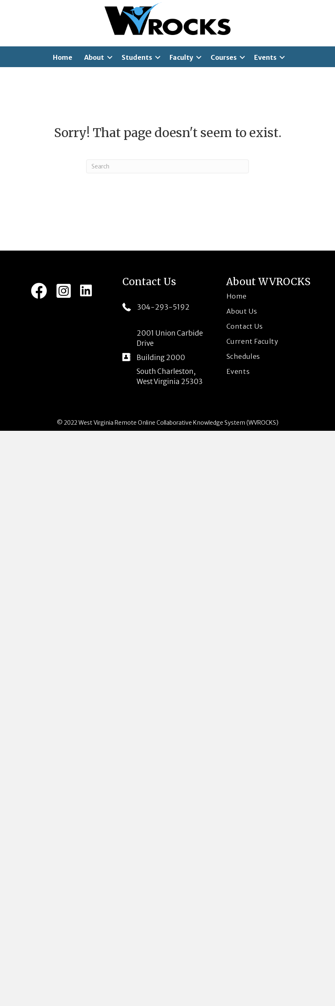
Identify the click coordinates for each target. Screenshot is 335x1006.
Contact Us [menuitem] (244, 326)
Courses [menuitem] (224, 57)
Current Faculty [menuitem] (252, 341)
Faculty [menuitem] (181, 57)
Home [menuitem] (62, 57)
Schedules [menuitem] (243, 356)
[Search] (167, 166)
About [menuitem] (94, 57)
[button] (109, 57)
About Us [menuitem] (241, 311)
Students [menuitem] (137, 57)
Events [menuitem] (265, 57)
